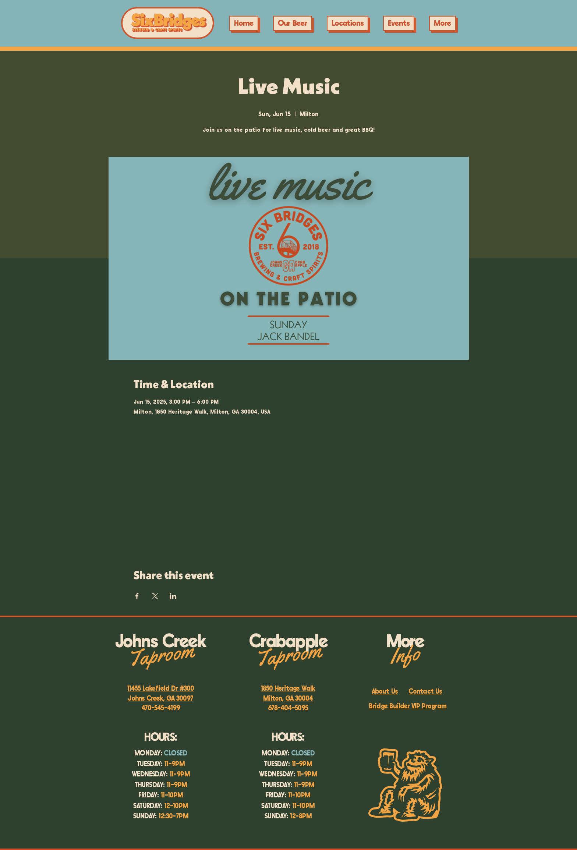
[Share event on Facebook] (137, 596)
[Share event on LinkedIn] (173, 596)
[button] (398, 23)
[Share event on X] (155, 596)
